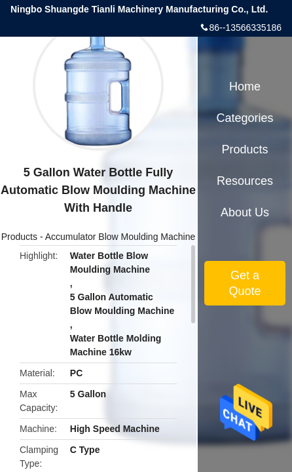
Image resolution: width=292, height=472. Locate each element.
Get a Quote (244, 283)
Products (19, 236)
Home (245, 86)
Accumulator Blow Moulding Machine (120, 236)
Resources (245, 180)
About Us (245, 212)
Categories (244, 118)
